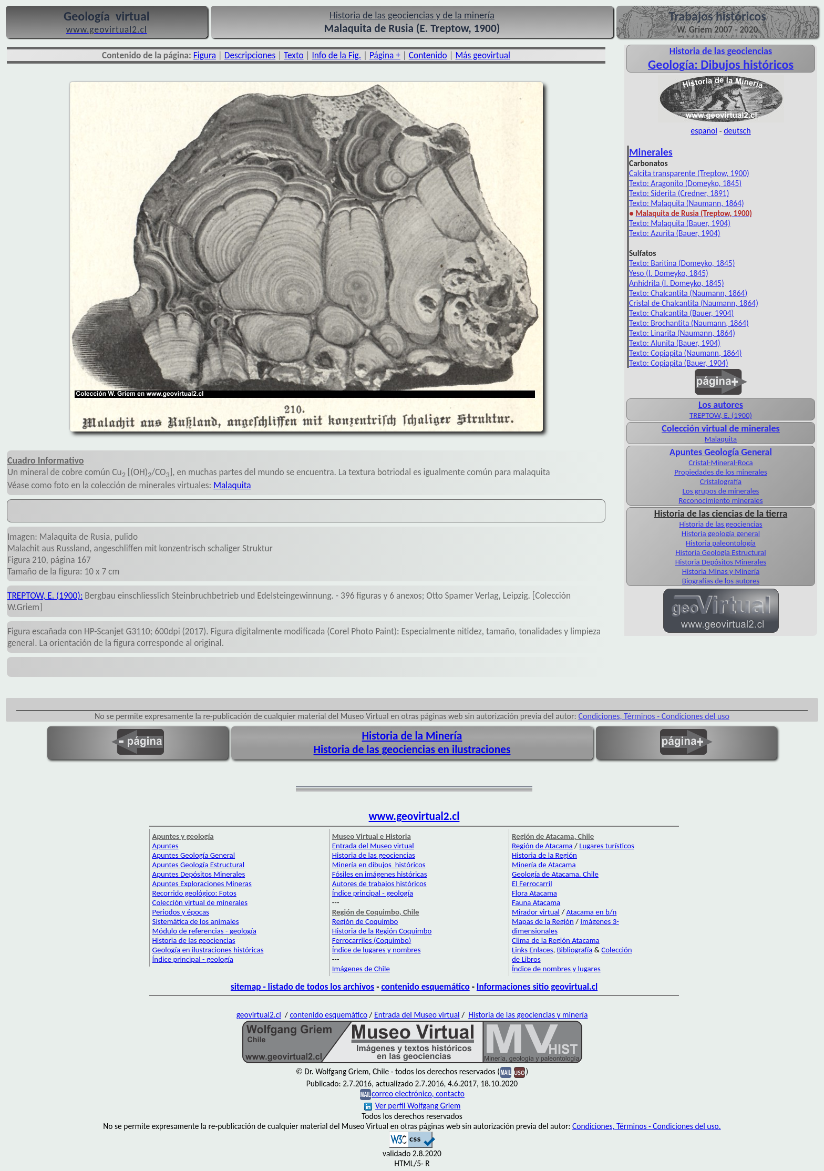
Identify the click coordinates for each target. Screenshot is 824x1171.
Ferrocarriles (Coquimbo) (371, 940)
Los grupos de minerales (721, 491)
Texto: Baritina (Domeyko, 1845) (682, 263)
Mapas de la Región (543, 921)
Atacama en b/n (591, 912)
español (704, 131)
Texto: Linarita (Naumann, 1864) (682, 333)
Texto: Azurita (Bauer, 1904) (674, 233)
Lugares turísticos (606, 845)
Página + (384, 55)
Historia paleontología (721, 543)
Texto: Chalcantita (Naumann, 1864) (688, 293)
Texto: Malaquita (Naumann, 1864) (686, 203)
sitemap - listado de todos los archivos (302, 986)
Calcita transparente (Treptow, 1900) (689, 173)
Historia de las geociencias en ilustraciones (412, 749)
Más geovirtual (482, 55)
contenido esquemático (425, 986)
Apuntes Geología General (193, 855)
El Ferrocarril (532, 883)
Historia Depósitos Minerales (720, 562)
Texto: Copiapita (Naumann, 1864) (685, 353)
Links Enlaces (532, 949)
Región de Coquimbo (365, 921)
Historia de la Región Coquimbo (382, 931)
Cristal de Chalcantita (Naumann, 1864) (693, 303)
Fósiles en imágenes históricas (379, 874)
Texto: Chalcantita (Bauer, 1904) (681, 313)
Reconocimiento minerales (720, 500)
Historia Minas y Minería (721, 571)
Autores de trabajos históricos (379, 883)
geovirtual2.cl (258, 1015)
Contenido (428, 55)
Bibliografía (575, 949)
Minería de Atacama (543, 864)
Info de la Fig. (336, 55)
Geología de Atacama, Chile (555, 874)
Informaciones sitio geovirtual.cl (537, 986)
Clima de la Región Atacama (556, 940)
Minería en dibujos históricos (379, 864)
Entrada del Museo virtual (373, 845)
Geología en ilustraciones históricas (208, 949)
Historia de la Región (544, 855)
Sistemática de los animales (195, 921)
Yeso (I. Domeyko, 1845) (668, 273)
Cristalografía (720, 481)
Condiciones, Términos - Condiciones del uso (654, 716)
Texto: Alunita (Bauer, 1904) (674, 343)
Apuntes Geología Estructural (198, 864)
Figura (204, 55)
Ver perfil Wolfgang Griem (412, 1106)
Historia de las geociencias (720, 524)
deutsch (737, 131)
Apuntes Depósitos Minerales (198, 874)
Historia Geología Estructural (720, 552)
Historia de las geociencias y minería (528, 1015)
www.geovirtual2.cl (414, 816)
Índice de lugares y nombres (376, 949)
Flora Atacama (534, 893)
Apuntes (165, 845)
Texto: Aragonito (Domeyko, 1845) (685, 183)
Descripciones (249, 55)
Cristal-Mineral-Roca (720, 462)
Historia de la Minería (412, 736)
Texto (294, 55)
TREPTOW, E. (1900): (45, 595)
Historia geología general (721, 533)
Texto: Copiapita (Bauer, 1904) (678, 363)
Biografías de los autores (720, 580)
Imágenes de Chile (361, 968)
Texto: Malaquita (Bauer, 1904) (679, 223)
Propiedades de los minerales (720, 472)
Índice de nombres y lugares (556, 968)
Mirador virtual (536, 912)
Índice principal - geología (192, 959)
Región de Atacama (542, 845)
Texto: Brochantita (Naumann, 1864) (689, 323)
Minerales (651, 152)
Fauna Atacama (536, 902)
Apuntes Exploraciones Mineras (202, 883)
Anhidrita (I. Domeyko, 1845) (676, 283)
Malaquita (232, 485)
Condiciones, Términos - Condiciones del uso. (646, 1126)
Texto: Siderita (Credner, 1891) (679, 193)
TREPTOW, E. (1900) (720, 415)
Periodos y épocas (180, 912)
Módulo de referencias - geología (204, 931)
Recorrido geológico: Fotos (194, 893)
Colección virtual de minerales (720, 428)
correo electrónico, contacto (418, 1094)
